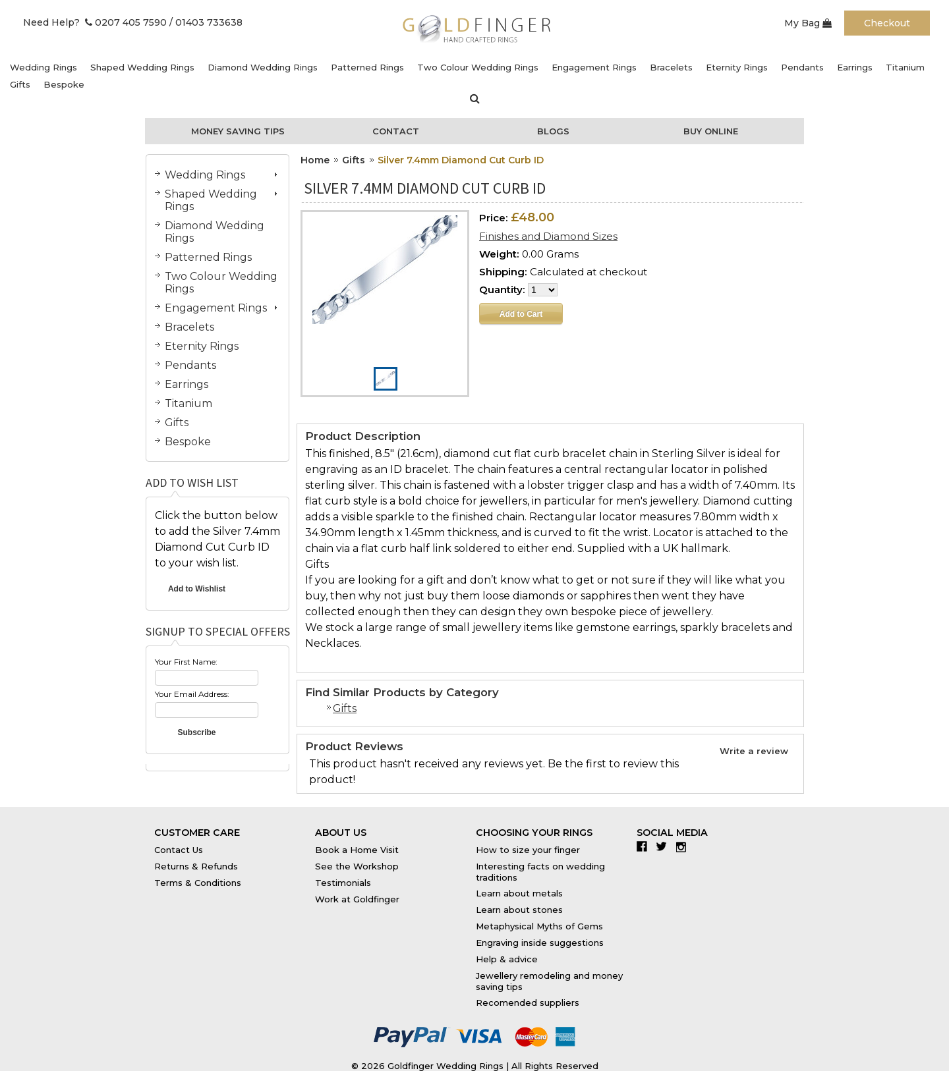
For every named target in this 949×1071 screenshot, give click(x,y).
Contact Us (178, 849)
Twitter (664, 846)
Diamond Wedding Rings (263, 67)
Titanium (905, 67)
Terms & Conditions (197, 882)
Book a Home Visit (357, 849)
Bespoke (63, 84)
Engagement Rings (594, 67)
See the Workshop (357, 866)
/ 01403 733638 (206, 22)
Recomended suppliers (527, 1002)
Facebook (645, 846)
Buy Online (710, 131)
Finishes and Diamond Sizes (548, 236)
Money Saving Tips (238, 131)
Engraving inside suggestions (540, 942)
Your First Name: (186, 662)
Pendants (802, 67)
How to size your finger (528, 849)
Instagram (684, 846)
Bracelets (671, 67)
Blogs (553, 131)
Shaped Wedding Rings (142, 67)
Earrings (855, 67)
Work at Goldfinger (357, 899)
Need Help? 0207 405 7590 (95, 22)
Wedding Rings (43, 67)
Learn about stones (519, 909)
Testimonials (343, 882)
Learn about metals (519, 893)
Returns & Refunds (196, 866)
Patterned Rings (367, 67)
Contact (395, 131)
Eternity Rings (737, 67)
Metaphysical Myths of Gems (539, 926)
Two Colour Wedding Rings (477, 67)
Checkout (887, 23)
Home (315, 160)
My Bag (808, 23)
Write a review (754, 751)
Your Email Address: (192, 694)
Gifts (20, 84)
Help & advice (507, 959)
